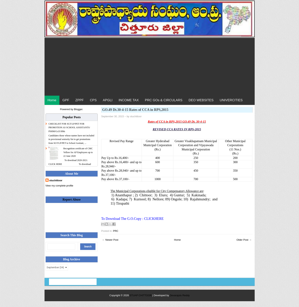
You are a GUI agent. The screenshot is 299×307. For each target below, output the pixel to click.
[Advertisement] (150, 67)
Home (52, 100)
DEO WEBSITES (201, 100)
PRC (115, 230)
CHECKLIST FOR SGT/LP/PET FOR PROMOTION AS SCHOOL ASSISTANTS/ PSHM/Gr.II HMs (69, 127)
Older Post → (244, 239)
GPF (65, 100)
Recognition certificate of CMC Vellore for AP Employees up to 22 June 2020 (78, 152)
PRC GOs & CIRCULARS (164, 100)
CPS (93, 100)
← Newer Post (110, 239)
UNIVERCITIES (231, 100)
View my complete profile (59, 185)
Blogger (78, 109)
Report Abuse (71, 199)
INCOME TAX (129, 100)
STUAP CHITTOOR (141, 295)
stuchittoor (55, 180)
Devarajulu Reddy (180, 295)
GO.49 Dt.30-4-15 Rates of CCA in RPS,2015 (135, 110)
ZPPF (79, 100)
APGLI (107, 100)
